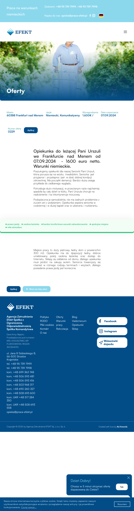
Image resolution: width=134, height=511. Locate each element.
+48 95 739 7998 (87, 6)
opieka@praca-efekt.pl (74, 15)
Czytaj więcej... (29, 507)
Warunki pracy (61, 322)
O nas (43, 332)
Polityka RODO (44, 319)
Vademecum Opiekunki (79, 322)
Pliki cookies (47, 324)
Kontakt (44, 328)
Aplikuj (30, 130)
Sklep (75, 328)
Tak (122, 487)
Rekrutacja (62, 328)
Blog (74, 317)
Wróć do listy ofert (36, 289)
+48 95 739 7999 (66, 6)
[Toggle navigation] (125, 32)
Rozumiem (122, 504)
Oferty (59, 317)
